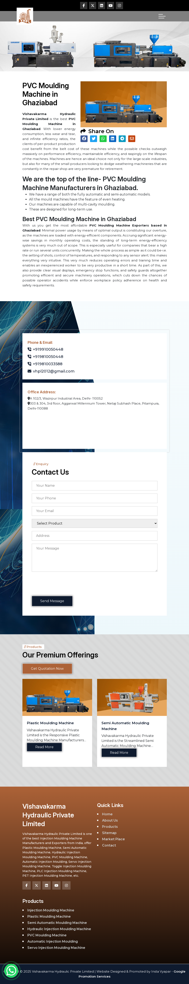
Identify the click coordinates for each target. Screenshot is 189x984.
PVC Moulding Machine (47, 935)
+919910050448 (45, 349)
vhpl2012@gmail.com (51, 371)
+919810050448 (45, 356)
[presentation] (63, 584)
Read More (44, 747)
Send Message (52, 601)
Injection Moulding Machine (50, 910)
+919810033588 (45, 364)
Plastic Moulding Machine (50, 723)
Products (110, 827)
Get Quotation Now (47, 669)
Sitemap (109, 833)
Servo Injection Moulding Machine (56, 948)
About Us (110, 820)
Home (107, 814)
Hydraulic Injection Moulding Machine (59, 929)
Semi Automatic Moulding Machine (57, 923)
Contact (109, 845)
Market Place (113, 839)
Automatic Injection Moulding (52, 941)
